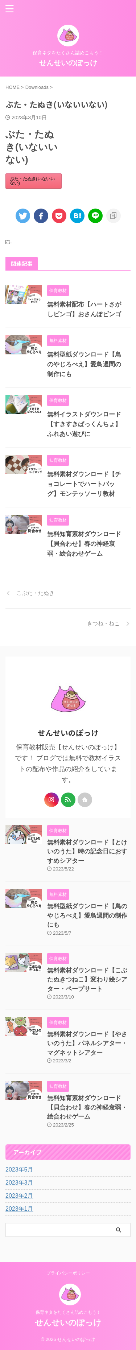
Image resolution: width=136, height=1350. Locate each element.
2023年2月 (19, 1196)
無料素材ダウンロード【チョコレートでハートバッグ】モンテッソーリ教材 (84, 484)
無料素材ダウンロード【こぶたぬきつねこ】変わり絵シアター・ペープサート (87, 979)
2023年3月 (19, 1183)
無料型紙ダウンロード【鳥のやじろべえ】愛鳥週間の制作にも (84, 364)
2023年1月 (19, 1209)
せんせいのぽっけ (68, 63)
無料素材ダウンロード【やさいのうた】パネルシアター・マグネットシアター (87, 1043)
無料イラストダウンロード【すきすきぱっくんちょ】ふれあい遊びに (84, 424)
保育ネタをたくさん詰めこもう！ (68, 1312)
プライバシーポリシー (68, 1273)
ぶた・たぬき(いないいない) (32, 181)
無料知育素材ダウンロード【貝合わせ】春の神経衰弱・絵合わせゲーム (84, 544)
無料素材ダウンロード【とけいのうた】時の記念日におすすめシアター (87, 851)
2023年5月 (19, 1169)
